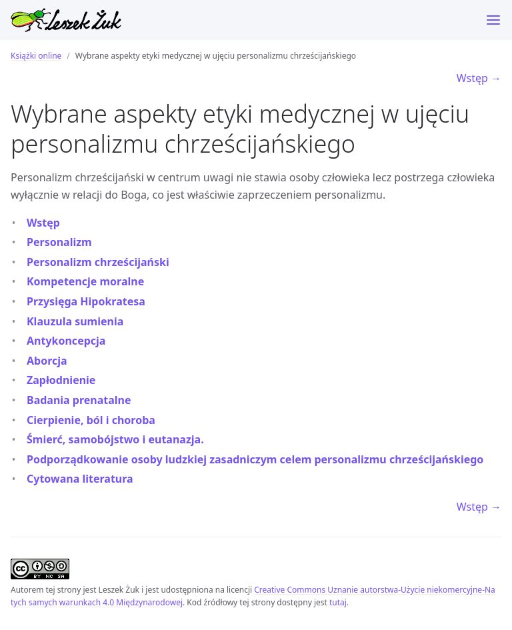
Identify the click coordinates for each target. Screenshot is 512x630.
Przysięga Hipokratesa (86, 301)
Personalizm (59, 242)
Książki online (36, 55)
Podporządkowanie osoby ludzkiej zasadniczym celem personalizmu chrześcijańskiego (255, 459)
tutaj (338, 602)
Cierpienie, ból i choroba (91, 420)
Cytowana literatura (80, 478)
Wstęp (43, 222)
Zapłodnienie (61, 380)
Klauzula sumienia (75, 321)
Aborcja (47, 360)
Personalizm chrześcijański (98, 262)
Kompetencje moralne (85, 281)
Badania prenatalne (79, 400)
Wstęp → (479, 78)
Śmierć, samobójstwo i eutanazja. (115, 439)
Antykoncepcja (66, 340)
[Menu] (493, 20)
